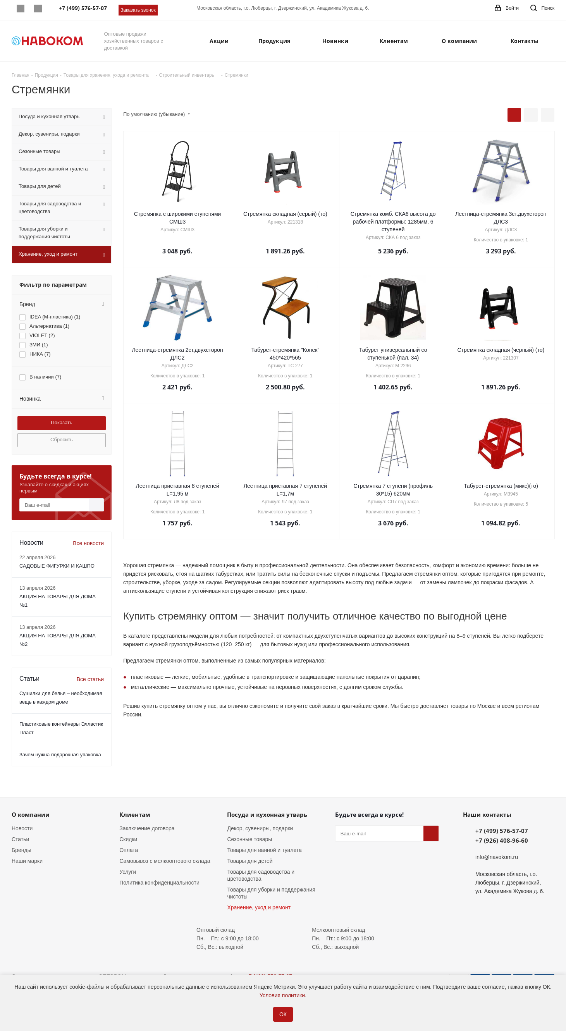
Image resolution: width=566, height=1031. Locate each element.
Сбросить (61, 439)
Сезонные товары (249, 839)
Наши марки (27, 861)
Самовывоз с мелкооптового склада (164, 861)
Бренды (21, 850)
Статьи (20, 839)
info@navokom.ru (496, 857)
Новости (22, 828)
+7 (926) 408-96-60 (501, 840)
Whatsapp (20, 8)
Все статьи (90, 679)
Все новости (88, 543)
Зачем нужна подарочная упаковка (60, 754)
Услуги (127, 872)
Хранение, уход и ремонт (259, 907)
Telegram (37, 8)
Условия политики (282, 995)
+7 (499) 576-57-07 (501, 831)
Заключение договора (146, 828)
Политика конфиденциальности (159, 883)
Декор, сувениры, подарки (260, 828)
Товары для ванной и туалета (264, 850)
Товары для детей (249, 861)
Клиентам (134, 814)
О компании (31, 814)
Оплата (128, 850)
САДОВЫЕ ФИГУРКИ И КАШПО (57, 566)
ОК (283, 1014)
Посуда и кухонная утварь (267, 814)
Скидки (128, 839)
